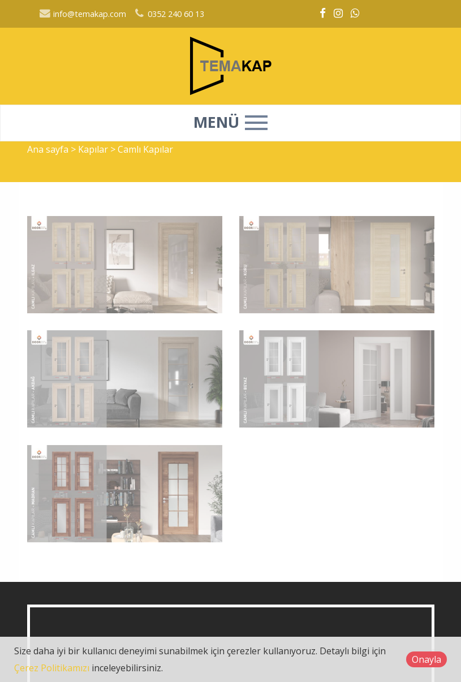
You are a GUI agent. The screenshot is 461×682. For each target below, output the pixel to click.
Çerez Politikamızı (51, 668)
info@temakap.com (83, 13)
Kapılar (94, 149)
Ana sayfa (47, 149)
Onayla (426, 659)
